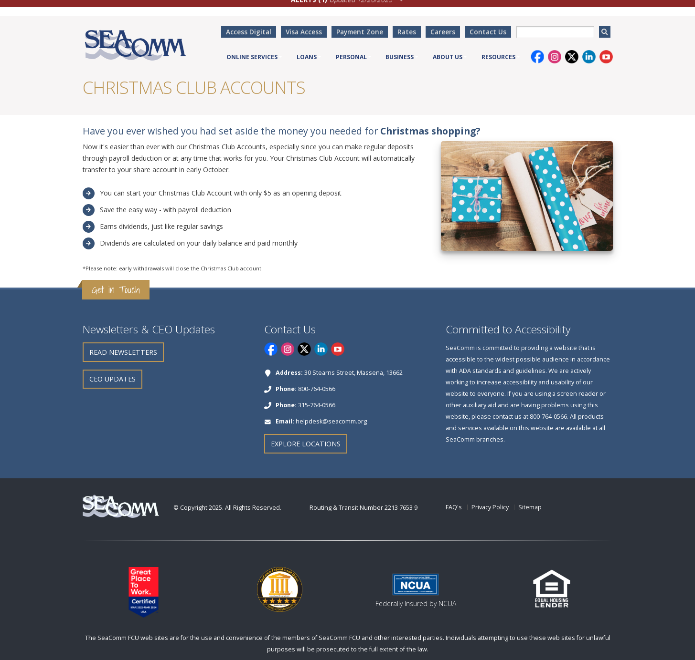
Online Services (252, 57)
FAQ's (454, 507)
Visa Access (304, 31)
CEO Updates (112, 378)
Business (399, 57)
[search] (604, 32)
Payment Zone (359, 31)
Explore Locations (306, 443)
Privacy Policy (490, 507)
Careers (442, 31)
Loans (307, 57)
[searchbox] (555, 32)
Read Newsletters (123, 352)
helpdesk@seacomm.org (331, 421)
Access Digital (248, 31)
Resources (498, 57)
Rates (406, 31)
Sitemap (530, 507)
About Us (447, 57)
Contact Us (488, 31)
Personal (351, 57)
